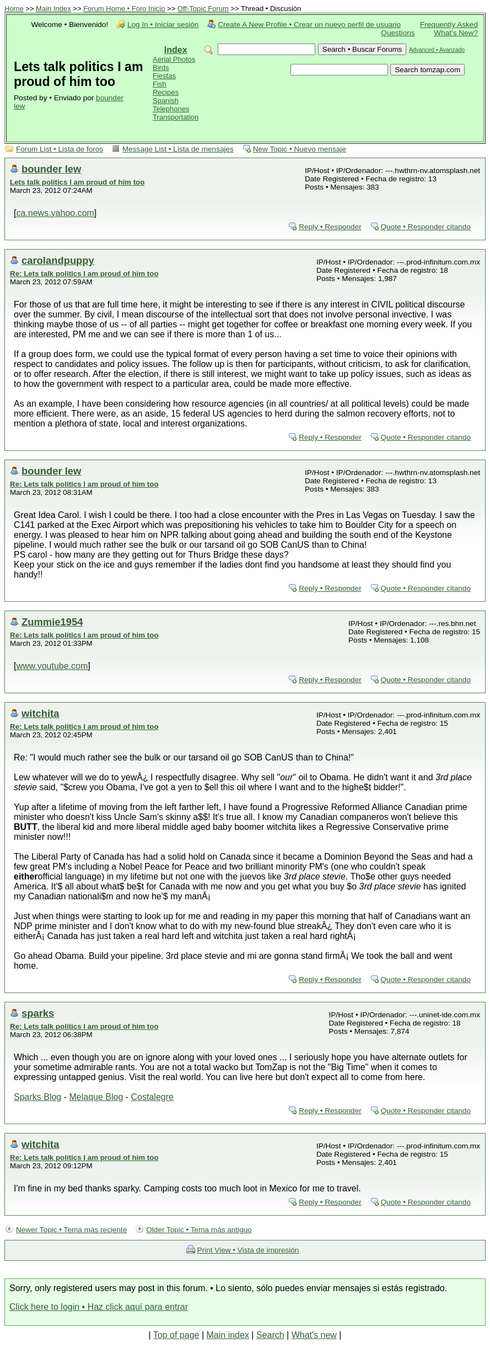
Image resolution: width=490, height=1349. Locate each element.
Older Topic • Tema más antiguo (199, 1230)
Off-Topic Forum (203, 8)
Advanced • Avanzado (437, 50)
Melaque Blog (96, 1097)
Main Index (53, 8)
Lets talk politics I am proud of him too (77, 182)
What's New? (456, 33)
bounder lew (51, 169)
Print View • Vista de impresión (248, 1250)
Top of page (176, 1335)
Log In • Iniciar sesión (162, 24)
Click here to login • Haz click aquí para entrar (98, 1307)
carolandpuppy (57, 260)
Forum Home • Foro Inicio (124, 8)
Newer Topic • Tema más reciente (71, 1230)
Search (270, 1335)
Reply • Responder (330, 227)
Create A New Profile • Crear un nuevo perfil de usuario (309, 24)
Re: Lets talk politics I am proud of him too (84, 273)
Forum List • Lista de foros (59, 149)
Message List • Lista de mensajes (178, 149)
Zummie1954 (52, 622)
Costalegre (152, 1097)
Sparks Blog (37, 1097)
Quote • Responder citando (426, 227)
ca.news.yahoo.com (55, 213)
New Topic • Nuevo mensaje (299, 149)
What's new (314, 1335)
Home (14, 8)
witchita (40, 713)
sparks (37, 1013)
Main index (228, 1335)
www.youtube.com (52, 666)
